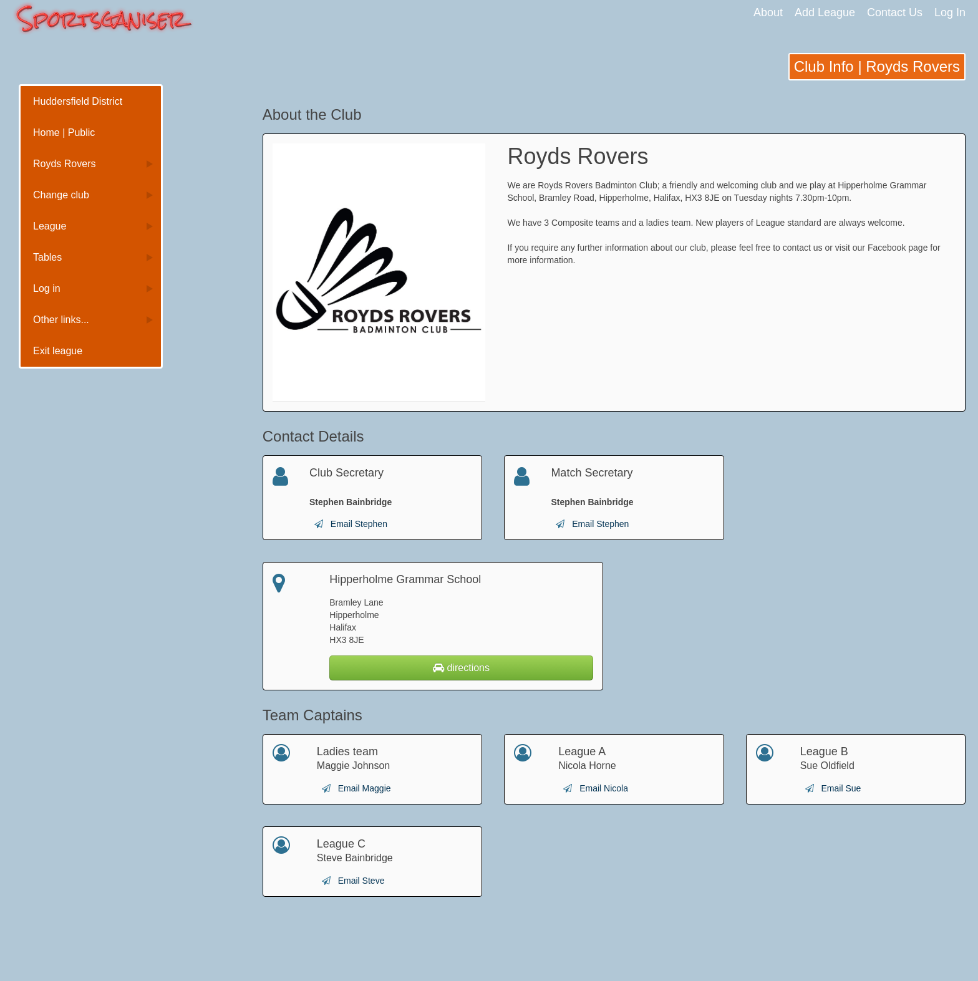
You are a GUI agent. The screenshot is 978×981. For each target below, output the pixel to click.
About (768, 12)
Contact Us (894, 12)
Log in (47, 288)
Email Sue (841, 788)
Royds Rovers (64, 163)
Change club (61, 195)
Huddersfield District (77, 101)
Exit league (57, 351)
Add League (825, 12)
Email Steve (361, 881)
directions (461, 667)
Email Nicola (603, 788)
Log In (950, 12)
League (49, 226)
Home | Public (64, 132)
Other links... (61, 319)
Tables (47, 257)
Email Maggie (364, 788)
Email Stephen (359, 524)
